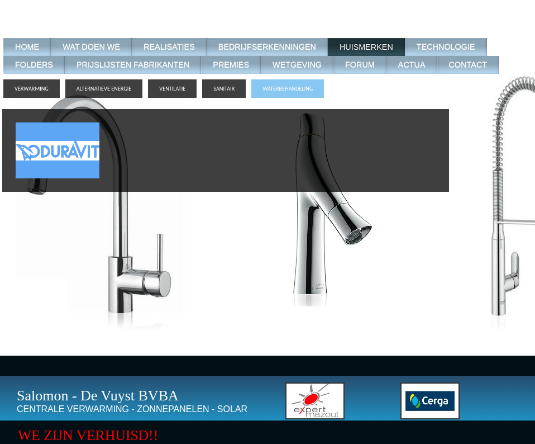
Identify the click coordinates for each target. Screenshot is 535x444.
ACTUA (412, 64)
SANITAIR (224, 88)
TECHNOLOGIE (446, 46)
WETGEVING (297, 64)
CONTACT (468, 64)
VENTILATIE (172, 88)
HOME (27, 46)
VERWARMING (32, 88)
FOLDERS (34, 64)
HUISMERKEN (366, 46)
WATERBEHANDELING (287, 88)
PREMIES (231, 64)
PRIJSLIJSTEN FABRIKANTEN (133, 64)
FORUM (360, 64)
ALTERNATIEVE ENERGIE (104, 88)
